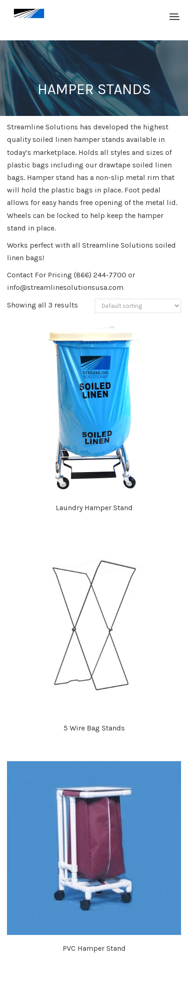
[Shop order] (138, 306)
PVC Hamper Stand (94, 948)
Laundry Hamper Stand (94, 507)
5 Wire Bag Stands (94, 727)
